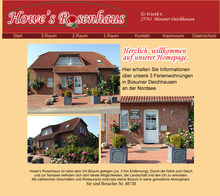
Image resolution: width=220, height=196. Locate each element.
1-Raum (111, 35)
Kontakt (142, 35)
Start (17, 35)
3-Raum (48, 35)
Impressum (173, 35)
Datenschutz (204, 35)
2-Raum (80, 35)
